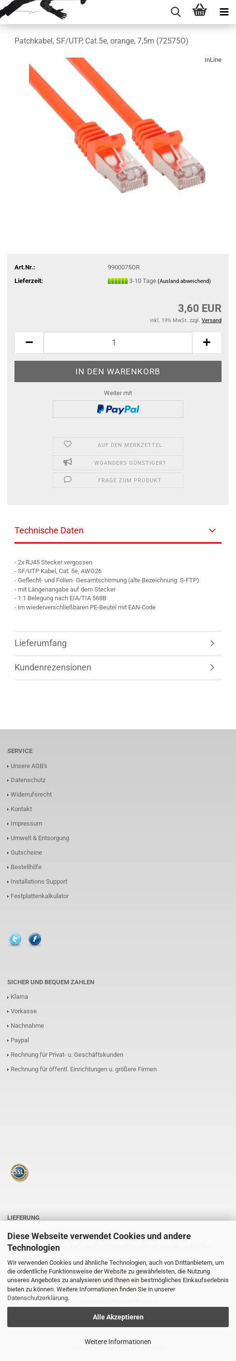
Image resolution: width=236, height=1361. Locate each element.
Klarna (19, 996)
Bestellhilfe (26, 867)
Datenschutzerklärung (37, 1298)
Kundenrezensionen (53, 667)
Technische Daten (49, 530)
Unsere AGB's (29, 765)
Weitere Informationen (118, 1342)
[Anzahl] (118, 343)
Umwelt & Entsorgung (40, 838)
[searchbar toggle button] (175, 12)
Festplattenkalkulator (40, 896)
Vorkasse (24, 1011)
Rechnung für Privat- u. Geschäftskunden (67, 1054)
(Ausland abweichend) (184, 281)
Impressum (26, 823)
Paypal (20, 1040)
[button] (29, 343)
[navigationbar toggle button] (224, 12)
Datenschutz (28, 780)
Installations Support (39, 881)
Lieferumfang (41, 643)
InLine (213, 59)
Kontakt (21, 809)
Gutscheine (26, 852)
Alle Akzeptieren (118, 1317)
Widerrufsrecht (31, 794)
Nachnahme (27, 1025)
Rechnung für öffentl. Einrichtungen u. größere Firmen (84, 1069)
